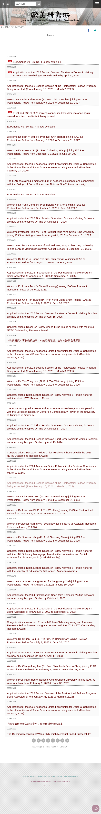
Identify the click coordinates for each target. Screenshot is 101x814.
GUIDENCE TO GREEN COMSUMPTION (71, 776)
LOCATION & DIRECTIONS (57, 776)
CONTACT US (25, 776)
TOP (95, 808)
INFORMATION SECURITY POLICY (44, 776)
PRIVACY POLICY (33, 776)
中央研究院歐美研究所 (50, 16)
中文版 (6, 4)
